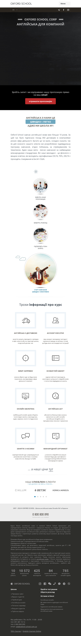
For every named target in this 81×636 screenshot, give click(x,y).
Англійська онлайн (18, 603)
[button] (35, 496)
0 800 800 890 (40, 515)
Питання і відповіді (18, 606)
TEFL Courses (16, 631)
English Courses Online (32, 631)
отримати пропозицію (40, 101)
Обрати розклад (48, 592)
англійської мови (43, 559)
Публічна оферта (18, 611)
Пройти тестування (49, 589)
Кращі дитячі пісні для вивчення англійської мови (52, 610)
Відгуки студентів (18, 597)
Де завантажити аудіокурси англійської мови (54, 603)
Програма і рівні (17, 594)
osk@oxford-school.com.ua (26, 626)
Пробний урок (17, 600)
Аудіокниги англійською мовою (51, 607)
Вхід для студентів (18, 608)
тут (51, 469)
